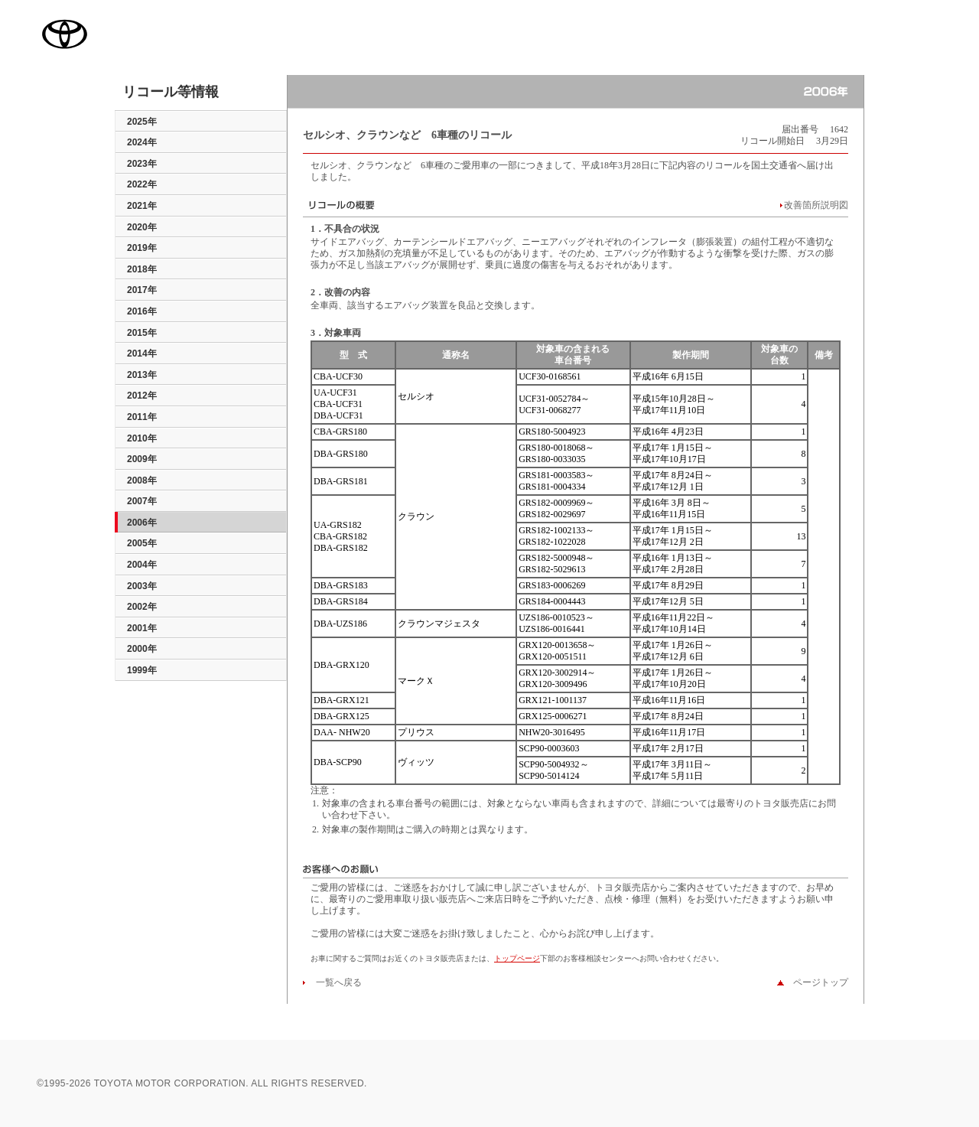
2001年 (142, 628)
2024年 (142, 142)
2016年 (142, 311)
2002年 (142, 606)
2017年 (142, 290)
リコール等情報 (170, 92)
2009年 (142, 459)
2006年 (142, 522)
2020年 (142, 227)
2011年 (142, 417)
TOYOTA (64, 33)
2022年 (142, 184)
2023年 (142, 163)
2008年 (142, 480)
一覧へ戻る (334, 982)
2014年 (142, 353)
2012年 (142, 395)
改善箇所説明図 (816, 205)
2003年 (142, 586)
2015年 (142, 332)
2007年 (142, 501)
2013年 (142, 375)
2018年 (142, 269)
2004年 (142, 564)
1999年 (142, 670)
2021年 (142, 205)
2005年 (142, 543)
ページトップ (816, 982)
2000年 (142, 648)
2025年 (142, 121)
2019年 (142, 248)
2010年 (142, 438)
